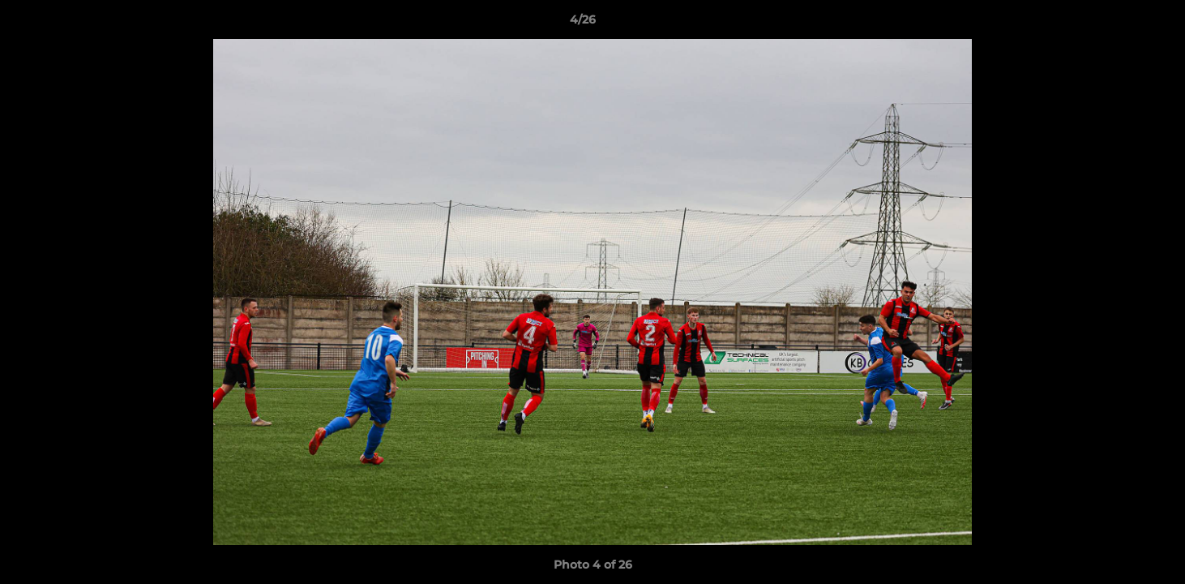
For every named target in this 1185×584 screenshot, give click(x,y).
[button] (1117, 23)
